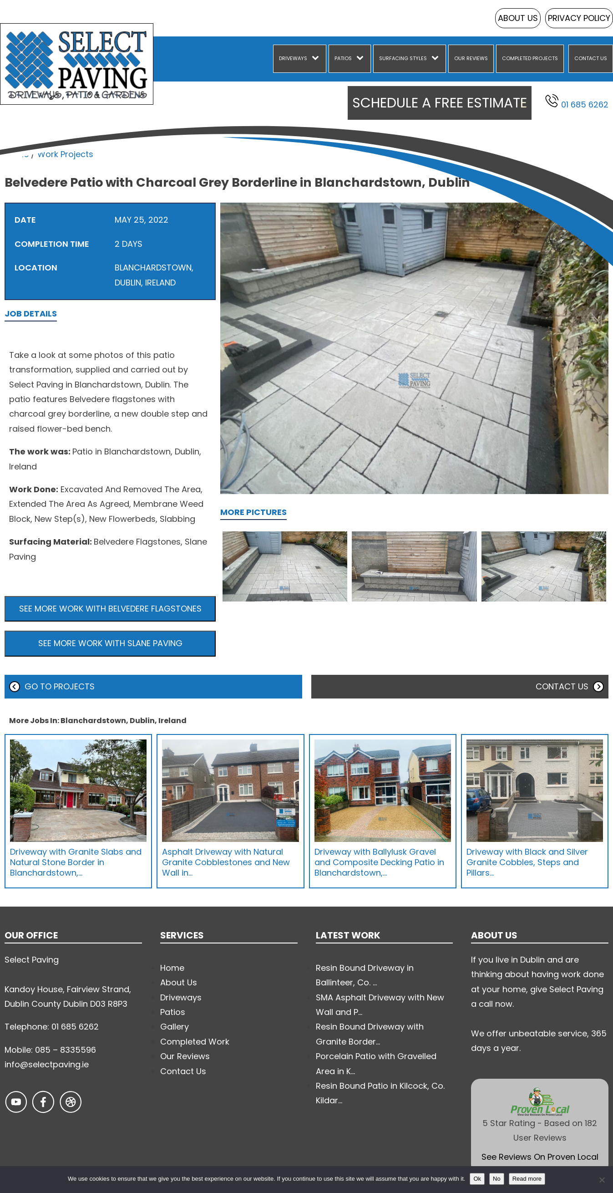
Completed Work (194, 1041)
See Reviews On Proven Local (539, 1156)
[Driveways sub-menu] (317, 59)
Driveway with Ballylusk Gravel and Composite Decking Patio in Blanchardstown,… (379, 862)
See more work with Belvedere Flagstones (110, 608)
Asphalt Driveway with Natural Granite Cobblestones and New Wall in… (226, 862)
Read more (527, 1178)
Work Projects (65, 154)
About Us (518, 18)
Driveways (293, 58)
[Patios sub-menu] (361, 59)
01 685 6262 (576, 102)
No (497, 1178)
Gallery (174, 1026)
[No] (601, 1179)
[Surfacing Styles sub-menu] (436, 59)
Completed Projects (530, 58)
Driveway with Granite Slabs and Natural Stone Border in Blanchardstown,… (76, 862)
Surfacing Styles (403, 58)
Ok (477, 1178)
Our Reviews (471, 58)
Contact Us (590, 58)
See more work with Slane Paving (110, 643)
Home (17, 154)
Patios (343, 58)
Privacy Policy (579, 18)
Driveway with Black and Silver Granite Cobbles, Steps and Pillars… (527, 862)
